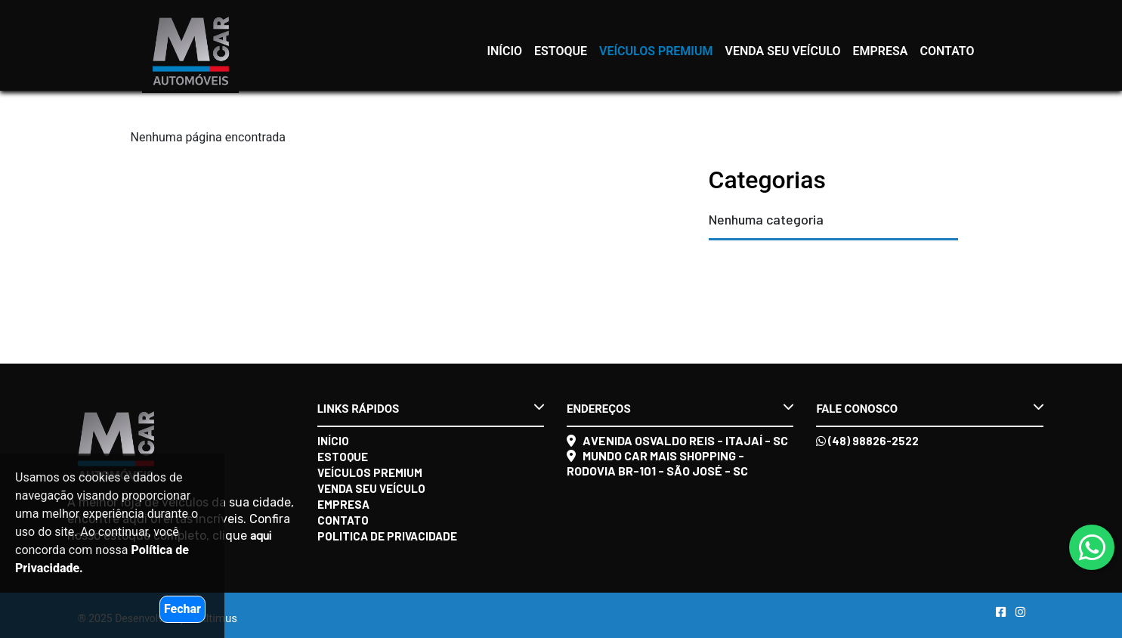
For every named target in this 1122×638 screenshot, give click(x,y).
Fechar (182, 609)
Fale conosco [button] (929, 408)
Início (504, 51)
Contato (947, 51)
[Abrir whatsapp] (1092, 548)
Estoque (560, 51)
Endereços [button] (680, 408)
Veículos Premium (655, 51)
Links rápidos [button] (430, 408)
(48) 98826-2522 (867, 441)
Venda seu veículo (782, 51)
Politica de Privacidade (387, 536)
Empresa (880, 51)
